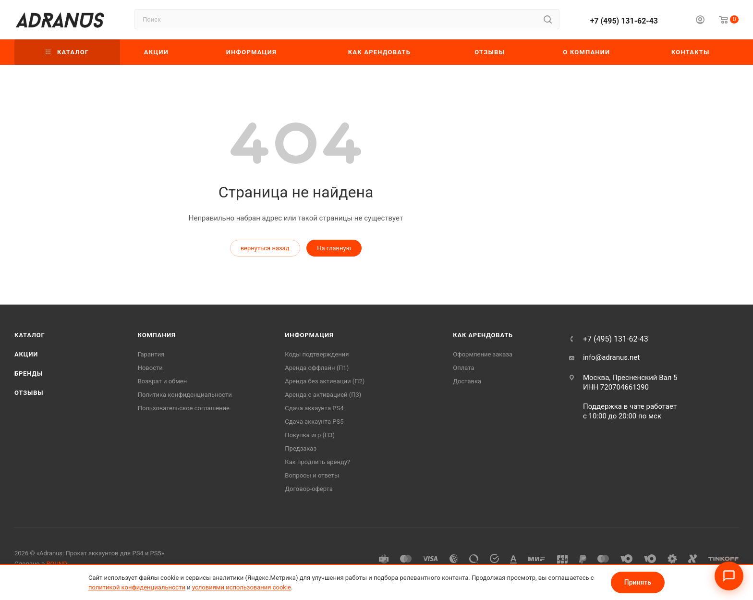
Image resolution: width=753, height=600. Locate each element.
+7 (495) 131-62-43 (624, 20)
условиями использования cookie (241, 587)
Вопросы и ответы (312, 475)
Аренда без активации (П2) (324, 381)
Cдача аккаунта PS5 (314, 421)
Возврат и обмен (162, 381)
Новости (150, 367)
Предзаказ (300, 448)
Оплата (463, 367)
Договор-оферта (308, 488)
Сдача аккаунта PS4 (314, 408)
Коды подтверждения (317, 354)
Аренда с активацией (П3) (323, 394)
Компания (157, 335)
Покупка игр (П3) (310, 435)
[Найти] (547, 19)
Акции (26, 354)
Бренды (28, 373)
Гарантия (151, 354)
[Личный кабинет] (700, 21)
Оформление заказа (482, 354)
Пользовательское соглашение (184, 408)
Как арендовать (483, 335)
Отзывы (28, 392)
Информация (309, 335)
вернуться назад (265, 248)
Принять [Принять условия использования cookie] (637, 582)
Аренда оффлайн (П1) (317, 367)
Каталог (29, 335)
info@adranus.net (611, 357)
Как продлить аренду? (317, 461)
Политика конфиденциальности (185, 394)
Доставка (467, 381)
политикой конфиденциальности (136, 587)
